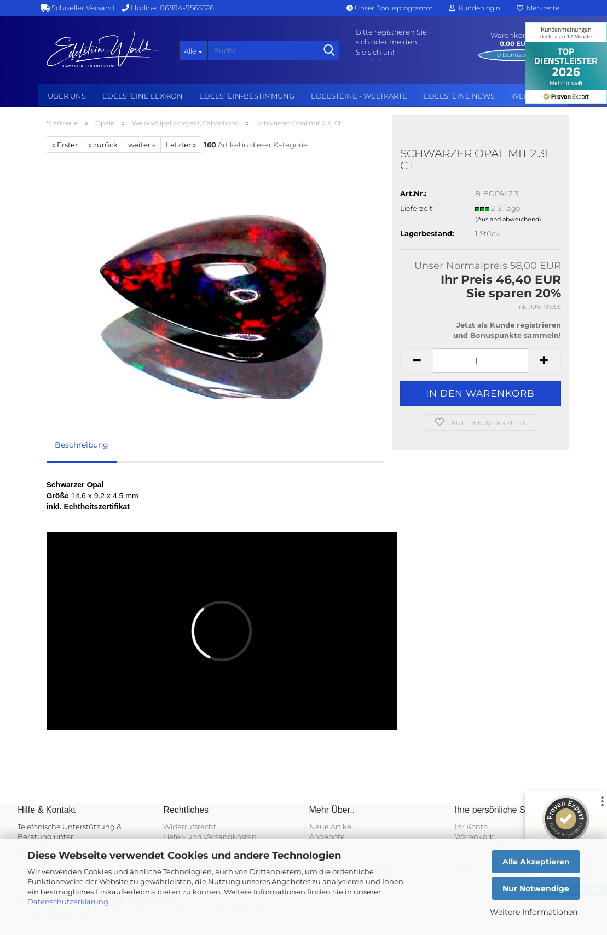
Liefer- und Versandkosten (210, 836)
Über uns (67, 95)
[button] (416, 360)
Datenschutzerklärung (67, 901)
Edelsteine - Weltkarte (359, 95)
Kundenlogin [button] (474, 8)
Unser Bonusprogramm (389, 8)
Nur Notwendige (535, 888)
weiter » (141, 144)
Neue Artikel (331, 826)
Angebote (327, 836)
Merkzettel (539, 8)
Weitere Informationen (533, 912)
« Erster (65, 144)
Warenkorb (475, 836)
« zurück (103, 144)
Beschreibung (81, 445)
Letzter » (181, 144)
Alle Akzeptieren (536, 862)
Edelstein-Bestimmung (246, 95)
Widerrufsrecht (189, 826)
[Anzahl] (480, 360)
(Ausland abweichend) (508, 219)
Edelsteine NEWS (459, 95)
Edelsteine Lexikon (142, 95)
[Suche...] (193, 50)
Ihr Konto (471, 826)
